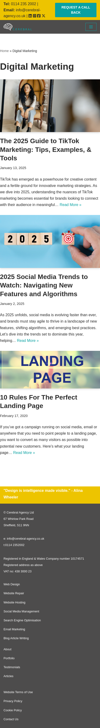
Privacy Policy (13, 701)
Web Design (12, 584)
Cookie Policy (13, 710)
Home (4, 51)
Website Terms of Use (18, 692)
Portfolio (9, 658)
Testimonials (12, 667)
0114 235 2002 (23, 4)
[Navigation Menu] (90, 27)
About (7, 649)
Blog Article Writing (16, 638)
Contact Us (11, 719)
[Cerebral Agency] (18, 26)
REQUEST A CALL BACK (75, 9)
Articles (8, 676)
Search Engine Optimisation (22, 620)
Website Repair (14, 593)
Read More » (70, 205)
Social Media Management (21, 611)
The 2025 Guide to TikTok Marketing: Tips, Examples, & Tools (46, 149)
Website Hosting (14, 602)
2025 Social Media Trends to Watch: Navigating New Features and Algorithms (44, 285)
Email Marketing (14, 629)
